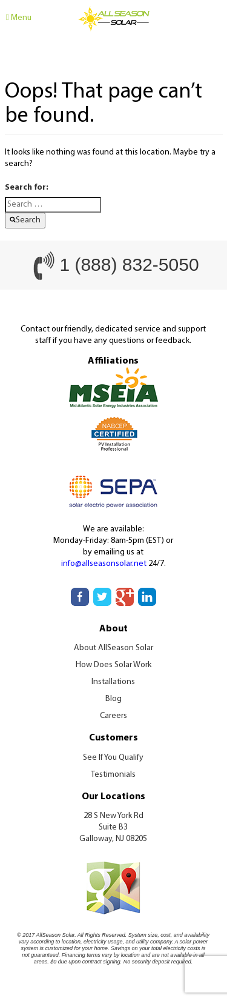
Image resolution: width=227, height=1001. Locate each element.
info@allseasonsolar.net (103, 563)
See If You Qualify (113, 757)
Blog (113, 698)
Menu (18, 17)
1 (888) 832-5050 (129, 264)
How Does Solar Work (113, 665)
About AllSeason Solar (113, 648)
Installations (113, 682)
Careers (113, 715)
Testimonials (113, 774)
